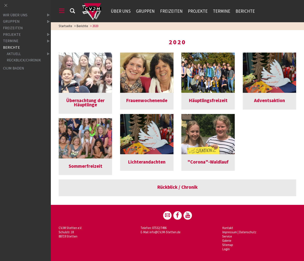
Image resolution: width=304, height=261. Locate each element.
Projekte (198, 11)
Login (226, 249)
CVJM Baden (13, 68)
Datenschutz (247, 232)
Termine (221, 11)
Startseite (65, 26)
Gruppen (145, 11)
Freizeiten (171, 11)
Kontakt (227, 228)
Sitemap (227, 245)
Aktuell (24, 53)
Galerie (226, 241)
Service (227, 236)
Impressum (229, 232)
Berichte (245, 11)
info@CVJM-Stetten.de (165, 232)
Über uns (121, 11)
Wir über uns (22, 15)
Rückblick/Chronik (24, 60)
